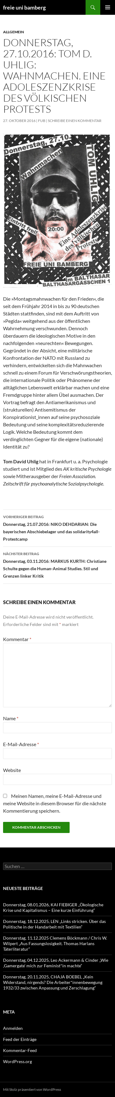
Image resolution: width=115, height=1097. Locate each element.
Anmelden (13, 1028)
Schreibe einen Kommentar (75, 120)
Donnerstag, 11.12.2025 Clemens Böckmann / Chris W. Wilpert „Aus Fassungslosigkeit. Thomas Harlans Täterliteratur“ (55, 943)
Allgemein (13, 32)
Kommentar (17, 639)
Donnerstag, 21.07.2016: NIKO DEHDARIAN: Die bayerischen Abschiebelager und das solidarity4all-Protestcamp (57, 527)
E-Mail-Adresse (21, 744)
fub (41, 120)
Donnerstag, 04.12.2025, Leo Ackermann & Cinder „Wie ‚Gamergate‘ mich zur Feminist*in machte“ (55, 962)
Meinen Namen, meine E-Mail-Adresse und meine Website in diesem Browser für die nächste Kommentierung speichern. (54, 803)
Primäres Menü (107, 7)
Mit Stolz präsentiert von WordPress (32, 1089)
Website (12, 770)
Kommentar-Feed (20, 1050)
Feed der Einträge (19, 1039)
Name (10, 718)
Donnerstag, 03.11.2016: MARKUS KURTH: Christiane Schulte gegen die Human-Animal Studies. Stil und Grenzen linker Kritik (57, 564)
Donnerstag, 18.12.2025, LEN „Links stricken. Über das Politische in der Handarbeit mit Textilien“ (54, 924)
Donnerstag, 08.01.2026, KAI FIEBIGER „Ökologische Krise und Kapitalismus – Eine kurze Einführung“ (53, 907)
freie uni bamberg (24, 7)
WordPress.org (17, 1061)
